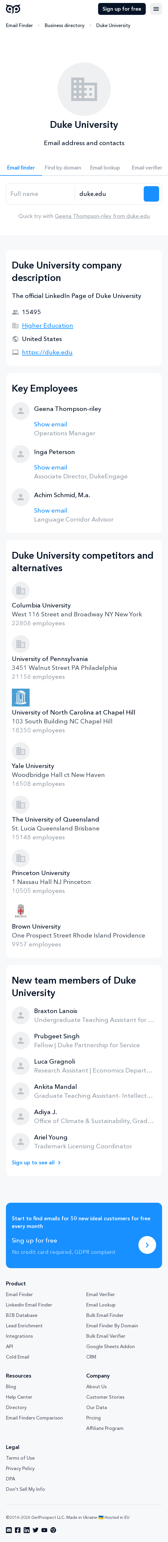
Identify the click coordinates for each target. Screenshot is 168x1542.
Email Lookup (101, 1305)
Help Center (19, 1397)
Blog (11, 1386)
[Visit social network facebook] (18, 1530)
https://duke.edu (47, 352)
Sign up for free (122, 9)
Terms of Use (20, 1458)
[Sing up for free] (147, 1245)
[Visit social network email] (9, 1530)
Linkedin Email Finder (29, 1305)
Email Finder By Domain (112, 1326)
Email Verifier (100, 1294)
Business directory (64, 25)
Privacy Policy (20, 1468)
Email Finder (19, 25)
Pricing (93, 1418)
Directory (16, 1407)
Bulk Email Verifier (105, 1336)
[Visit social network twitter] (36, 1530)
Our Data (96, 1407)
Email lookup (105, 167)
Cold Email (17, 1357)
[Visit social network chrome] (53, 1530)
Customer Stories (105, 1397)
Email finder (21, 167)
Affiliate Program (105, 1428)
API (9, 1346)
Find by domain (63, 167)
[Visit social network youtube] (44, 1530)
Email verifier (147, 167)
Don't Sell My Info (25, 1489)
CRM (91, 1357)
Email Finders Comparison (34, 1418)
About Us (96, 1386)
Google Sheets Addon (110, 1346)
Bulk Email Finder (105, 1315)
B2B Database (21, 1315)
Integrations (19, 1336)
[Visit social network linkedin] (27, 1530)
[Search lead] (151, 194)
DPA (10, 1479)
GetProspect (13, 9)
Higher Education (47, 325)
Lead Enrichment (24, 1326)
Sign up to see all (33, 1162)
